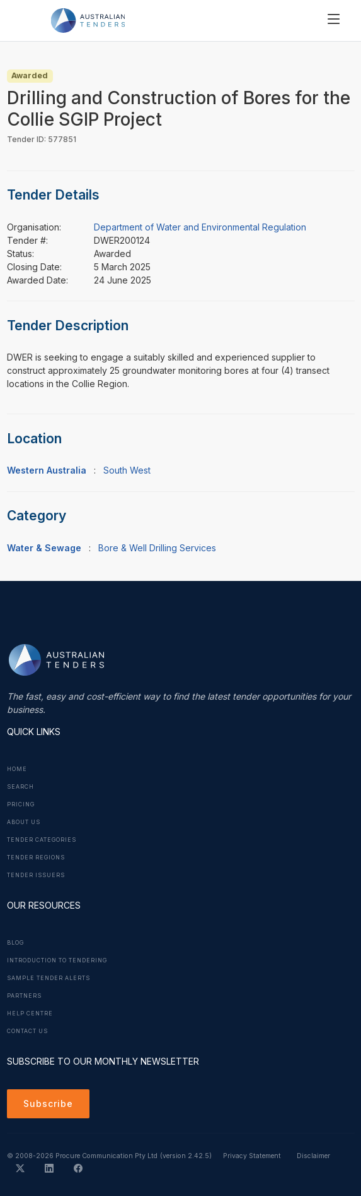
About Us (23, 822)
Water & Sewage (44, 547)
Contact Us (27, 1031)
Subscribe (48, 1103)
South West (127, 470)
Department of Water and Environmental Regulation (200, 227)
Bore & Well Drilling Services (157, 547)
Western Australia (46, 470)
